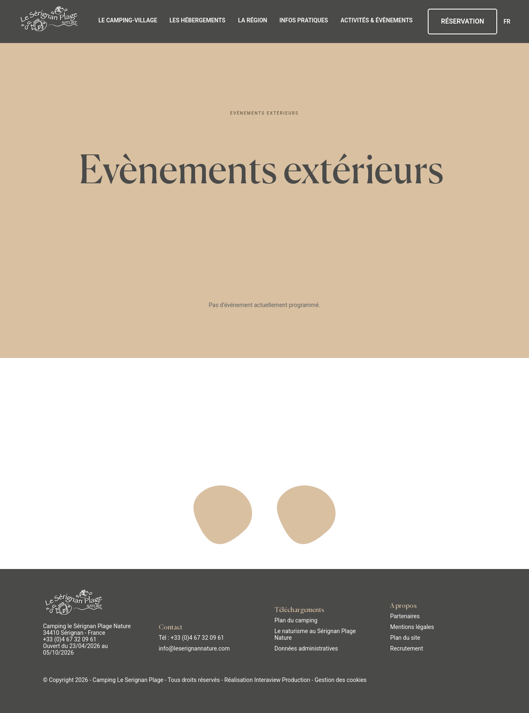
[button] (12, 704)
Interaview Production (282, 679)
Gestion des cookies (341, 679)
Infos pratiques (303, 20)
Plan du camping (295, 620)
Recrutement (406, 648)
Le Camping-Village (127, 20)
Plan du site (405, 637)
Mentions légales (412, 626)
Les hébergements (197, 20)
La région (252, 20)
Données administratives (306, 648)
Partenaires (404, 615)
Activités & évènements (376, 20)
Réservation (462, 21)
